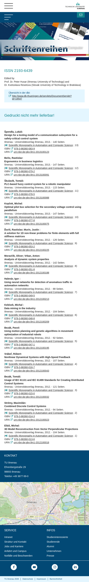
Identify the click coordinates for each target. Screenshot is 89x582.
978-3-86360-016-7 (24, 367)
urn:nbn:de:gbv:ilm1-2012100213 (31, 299)
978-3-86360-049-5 (24, 295)
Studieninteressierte (57, 537)
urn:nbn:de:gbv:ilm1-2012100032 (31, 397)
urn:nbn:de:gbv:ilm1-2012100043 (31, 370)
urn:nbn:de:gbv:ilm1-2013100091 (31, 174)
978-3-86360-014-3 (24, 416)
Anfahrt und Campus (15, 551)
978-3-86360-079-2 (24, 171)
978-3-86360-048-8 (24, 318)
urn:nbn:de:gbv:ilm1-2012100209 (31, 321)
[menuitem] (24, 537)
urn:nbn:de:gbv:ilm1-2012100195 (31, 347)
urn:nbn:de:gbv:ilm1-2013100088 (31, 197)
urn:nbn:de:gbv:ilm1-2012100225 (31, 250)
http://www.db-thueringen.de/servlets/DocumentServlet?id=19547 (42, 97)
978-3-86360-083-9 (24, 148)
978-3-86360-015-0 (24, 393)
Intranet (8, 537)
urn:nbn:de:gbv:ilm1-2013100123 (31, 152)
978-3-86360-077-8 (24, 220)
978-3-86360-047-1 (24, 344)
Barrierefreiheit (56, 579)
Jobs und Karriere (13, 546)
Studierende (53, 541)
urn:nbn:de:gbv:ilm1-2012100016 (31, 442)
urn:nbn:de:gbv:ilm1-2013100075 (31, 223)
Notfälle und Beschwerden (18, 555)
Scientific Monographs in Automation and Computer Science (41, 145)
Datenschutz (27, 579)
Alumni (50, 546)
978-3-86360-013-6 (24, 439)
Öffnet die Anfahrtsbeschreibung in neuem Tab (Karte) (29, 483)
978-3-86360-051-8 (24, 269)
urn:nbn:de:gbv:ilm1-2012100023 (31, 419)
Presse (50, 555)
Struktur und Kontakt (15, 541)
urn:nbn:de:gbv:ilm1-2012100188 (31, 272)
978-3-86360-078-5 (24, 194)
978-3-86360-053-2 (24, 246)
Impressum (41, 579)
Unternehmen (54, 551)
